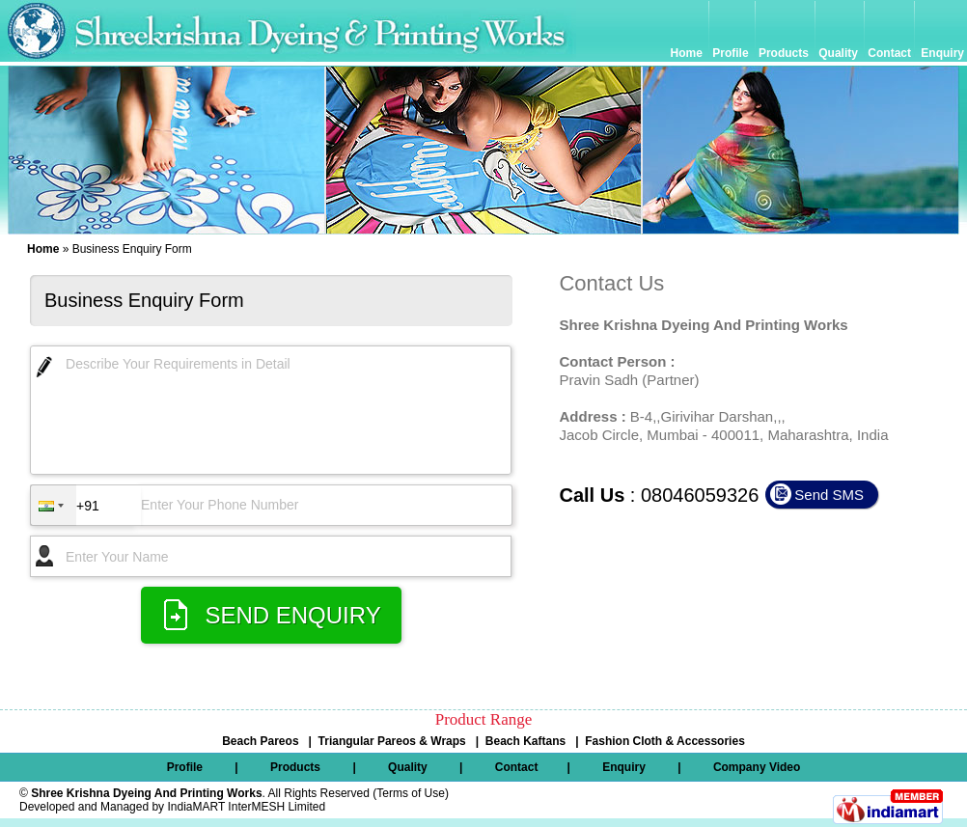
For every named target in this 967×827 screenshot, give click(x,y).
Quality (838, 53)
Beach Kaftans (525, 741)
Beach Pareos (260, 741)
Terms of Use (410, 793)
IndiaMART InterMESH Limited (246, 806)
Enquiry (942, 53)
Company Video (756, 767)
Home (688, 53)
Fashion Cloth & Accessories (665, 741)
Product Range (484, 719)
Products (784, 53)
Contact (889, 53)
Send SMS (829, 494)
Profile (732, 53)
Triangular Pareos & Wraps (392, 741)
